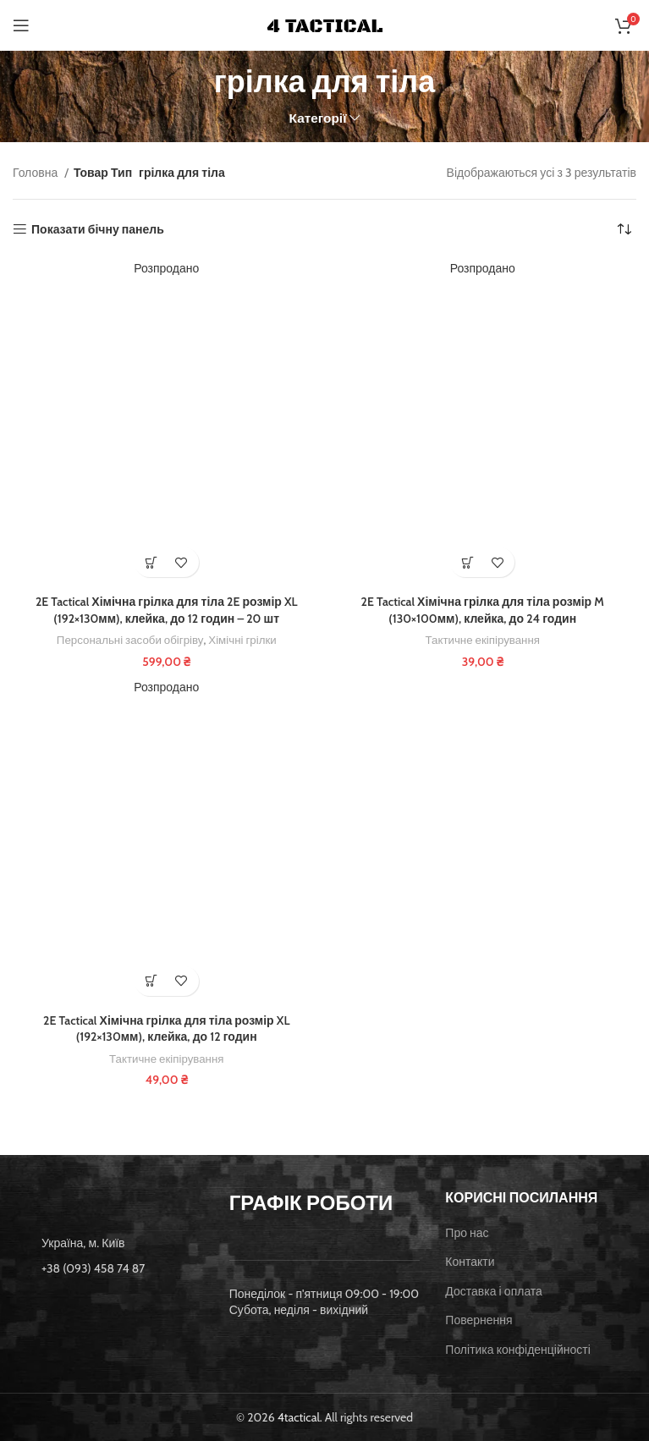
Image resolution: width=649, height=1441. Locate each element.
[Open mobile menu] (21, 25)
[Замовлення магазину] (623, 229)
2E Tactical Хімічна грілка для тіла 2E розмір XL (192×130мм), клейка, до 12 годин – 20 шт (167, 610)
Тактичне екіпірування (483, 639)
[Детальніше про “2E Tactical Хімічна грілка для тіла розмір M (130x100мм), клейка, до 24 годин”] (467, 562)
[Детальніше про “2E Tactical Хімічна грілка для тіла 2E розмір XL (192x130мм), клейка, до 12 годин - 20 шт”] (152, 562)
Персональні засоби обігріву (130, 639)
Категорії (318, 118)
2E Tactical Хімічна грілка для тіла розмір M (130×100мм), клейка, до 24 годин (482, 610)
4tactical (299, 1417)
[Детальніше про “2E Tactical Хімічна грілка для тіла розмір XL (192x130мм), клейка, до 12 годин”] (152, 981)
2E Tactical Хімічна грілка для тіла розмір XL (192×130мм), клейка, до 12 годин (166, 1029)
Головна (36, 172)
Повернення (478, 1320)
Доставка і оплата (493, 1291)
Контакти (469, 1261)
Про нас (466, 1232)
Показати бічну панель (97, 230)
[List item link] (108, 1268)
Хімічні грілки (242, 639)
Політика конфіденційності (518, 1349)
